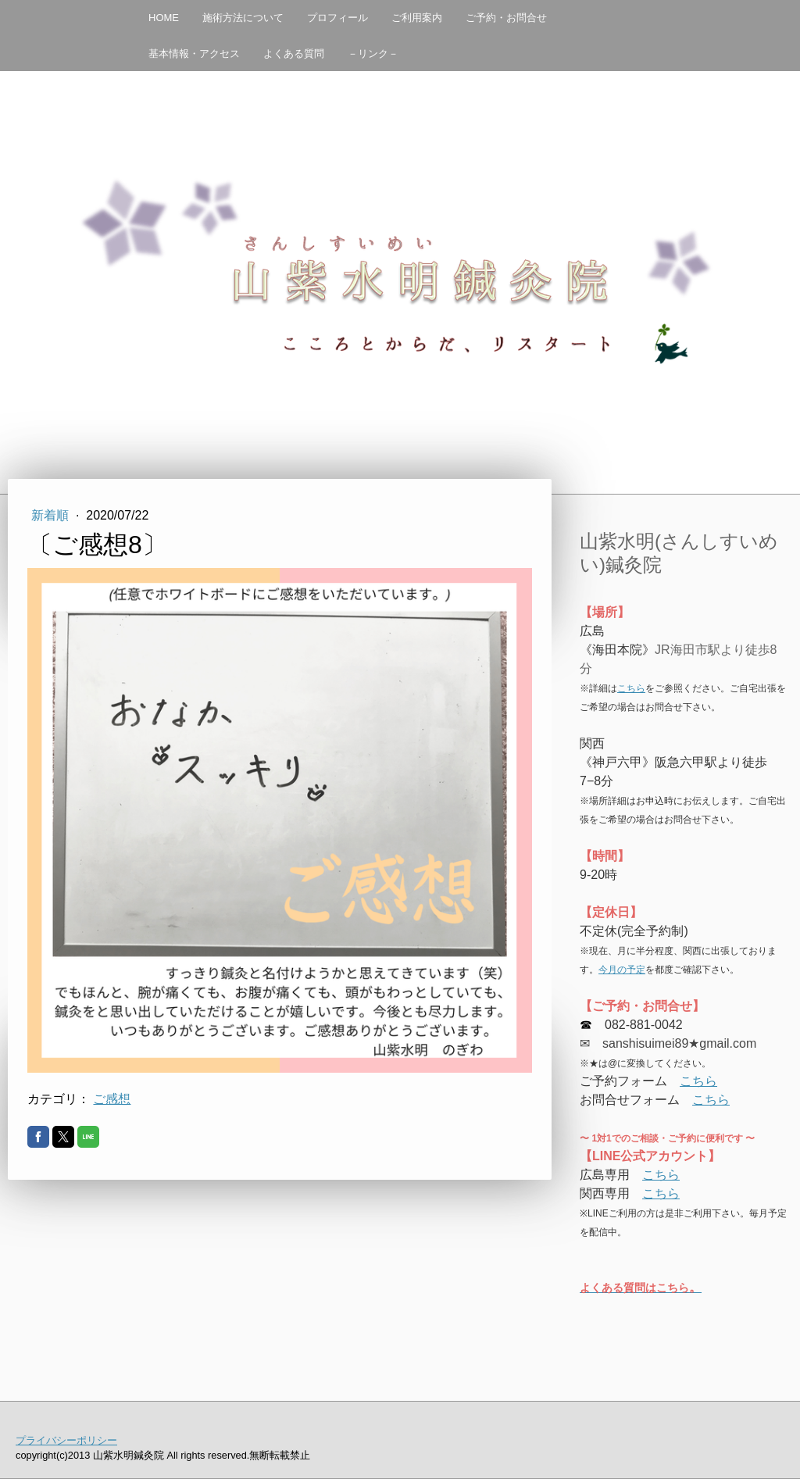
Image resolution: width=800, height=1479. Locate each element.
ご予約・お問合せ (506, 17)
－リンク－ (373, 53)
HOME (163, 17)
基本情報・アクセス (194, 53)
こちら (631, 688)
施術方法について (243, 17)
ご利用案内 (416, 17)
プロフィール (337, 17)
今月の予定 (621, 969)
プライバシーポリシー (66, 1440)
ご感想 (111, 1099)
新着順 (51, 515)
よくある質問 (293, 53)
